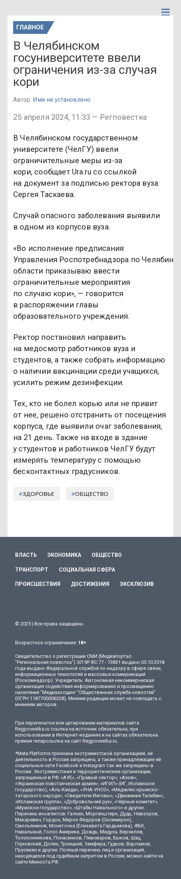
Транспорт (31, 570)
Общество (107, 555)
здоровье (38, 493)
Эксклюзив (137, 584)
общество (91, 493)
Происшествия (37, 584)
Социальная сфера (87, 570)
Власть (26, 555)
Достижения (90, 584)
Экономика (64, 555)
